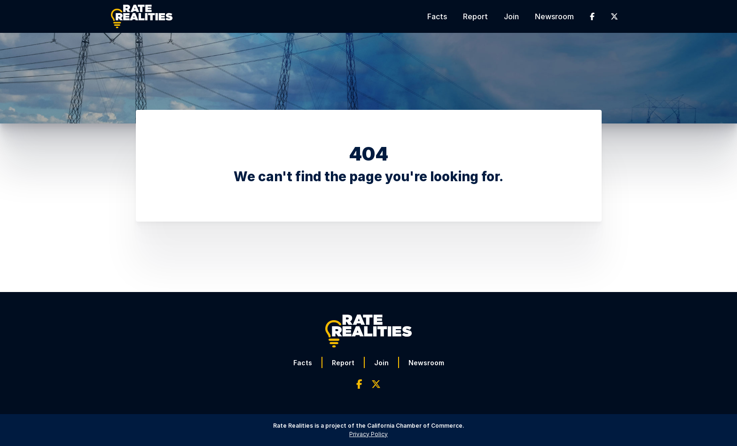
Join (511, 16)
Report (475, 16)
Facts (437, 16)
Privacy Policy (368, 434)
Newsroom (554, 16)
